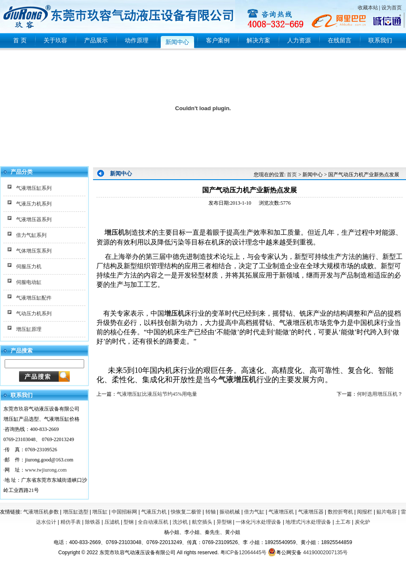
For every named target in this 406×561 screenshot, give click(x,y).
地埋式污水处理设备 (308, 522)
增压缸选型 (75, 512)
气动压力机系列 (34, 314)
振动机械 (229, 512)
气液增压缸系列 (34, 188)
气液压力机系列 (34, 204)
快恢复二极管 (186, 512)
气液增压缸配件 (34, 298)
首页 (292, 175)
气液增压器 (311, 512)
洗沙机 (180, 522)
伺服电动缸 (28, 282)
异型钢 (224, 522)
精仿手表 (70, 522)
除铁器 (92, 522)
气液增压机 (237, 379)
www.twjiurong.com (46, 470)
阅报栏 (364, 512)
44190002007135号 (325, 552)
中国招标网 (124, 512)
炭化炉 (362, 522)
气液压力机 (154, 512)
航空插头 (202, 522)
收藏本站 (368, 8)
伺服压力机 (28, 266)
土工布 (343, 522)
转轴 (211, 512)
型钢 (128, 522)
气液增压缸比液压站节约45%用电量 (157, 394)
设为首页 (391, 8)
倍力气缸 (254, 512)
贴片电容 (386, 512)
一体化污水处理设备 (258, 522)
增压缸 (99, 512)
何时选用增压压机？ (380, 394)
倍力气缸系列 (31, 235)
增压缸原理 (28, 329)
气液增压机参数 (41, 512)
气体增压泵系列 (34, 251)
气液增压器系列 (34, 219)
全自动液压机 (153, 522)
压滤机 (112, 522)
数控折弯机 (340, 512)
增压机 (114, 232)
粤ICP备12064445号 (243, 552)
